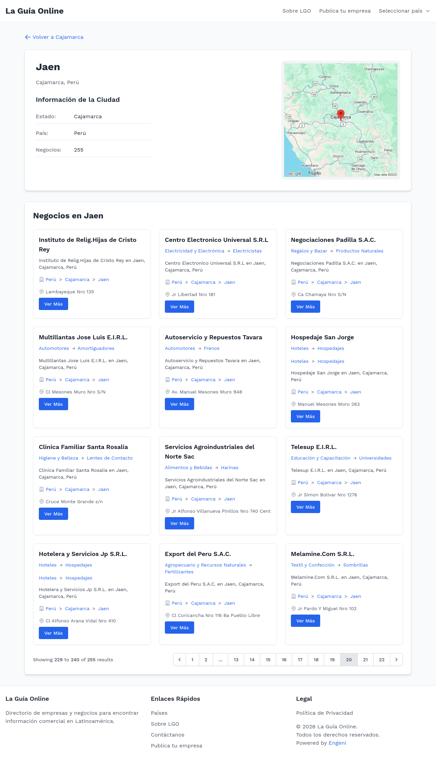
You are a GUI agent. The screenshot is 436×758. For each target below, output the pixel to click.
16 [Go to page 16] (284, 659)
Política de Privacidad (324, 713)
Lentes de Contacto (110, 458)
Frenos (211, 348)
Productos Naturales (360, 250)
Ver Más (53, 304)
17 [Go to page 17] (300, 659)
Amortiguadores (96, 348)
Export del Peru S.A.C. (198, 553)
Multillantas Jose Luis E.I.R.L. (83, 337)
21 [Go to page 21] (365, 659)
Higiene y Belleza (59, 458)
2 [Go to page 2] (206, 659)
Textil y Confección (313, 565)
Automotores (55, 348)
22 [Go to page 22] (382, 659)
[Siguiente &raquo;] (396, 659)
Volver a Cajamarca (54, 37)
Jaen (103, 279)
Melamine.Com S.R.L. (322, 553)
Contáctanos (168, 734)
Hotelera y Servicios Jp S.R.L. (83, 553)
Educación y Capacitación (321, 458)
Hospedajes (330, 348)
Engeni (337, 743)
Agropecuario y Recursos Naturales (206, 565)
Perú (52, 279)
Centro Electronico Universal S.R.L (216, 239)
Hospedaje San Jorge (322, 337)
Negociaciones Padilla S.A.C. (333, 239)
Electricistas (247, 250)
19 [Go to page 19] (332, 659)
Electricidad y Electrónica (195, 250)
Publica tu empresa (345, 10)
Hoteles (300, 348)
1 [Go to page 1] (192, 659)
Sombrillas (355, 565)
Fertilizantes (179, 571)
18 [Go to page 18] (316, 659)
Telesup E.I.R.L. (314, 446)
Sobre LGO (297, 10)
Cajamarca (78, 279)
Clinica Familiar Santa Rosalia (83, 446)
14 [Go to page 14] (252, 659)
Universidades (375, 458)
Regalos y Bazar (310, 250)
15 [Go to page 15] (268, 659)
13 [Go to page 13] (236, 659)
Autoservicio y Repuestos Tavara (213, 337)
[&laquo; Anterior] (179, 659)
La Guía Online (34, 11)
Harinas (229, 467)
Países (159, 713)
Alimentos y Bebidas (189, 467)
